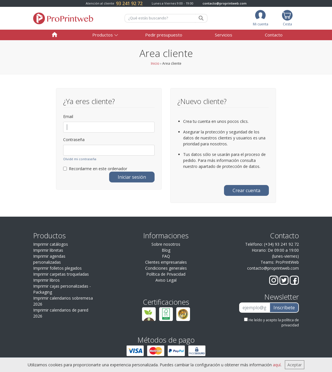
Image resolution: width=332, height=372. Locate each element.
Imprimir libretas (48, 250)
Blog (166, 250)
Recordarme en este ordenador (95, 168)
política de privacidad (290, 323)
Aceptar (294, 364)
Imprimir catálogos (50, 244)
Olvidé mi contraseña (79, 159)
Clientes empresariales (166, 262)
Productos (102, 35)
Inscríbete (284, 307)
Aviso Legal (166, 280)
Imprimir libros (46, 280)
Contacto (274, 35)
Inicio (155, 63)
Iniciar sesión (132, 177)
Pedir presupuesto (163, 35)
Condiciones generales (166, 268)
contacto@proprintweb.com (225, 3)
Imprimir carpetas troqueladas (61, 274)
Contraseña (74, 139)
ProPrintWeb (287, 262)
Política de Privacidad (165, 274)
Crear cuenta (246, 190)
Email (68, 116)
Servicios (223, 35)
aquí (277, 364)
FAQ (166, 256)
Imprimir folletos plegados (57, 268)
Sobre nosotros (165, 244)
